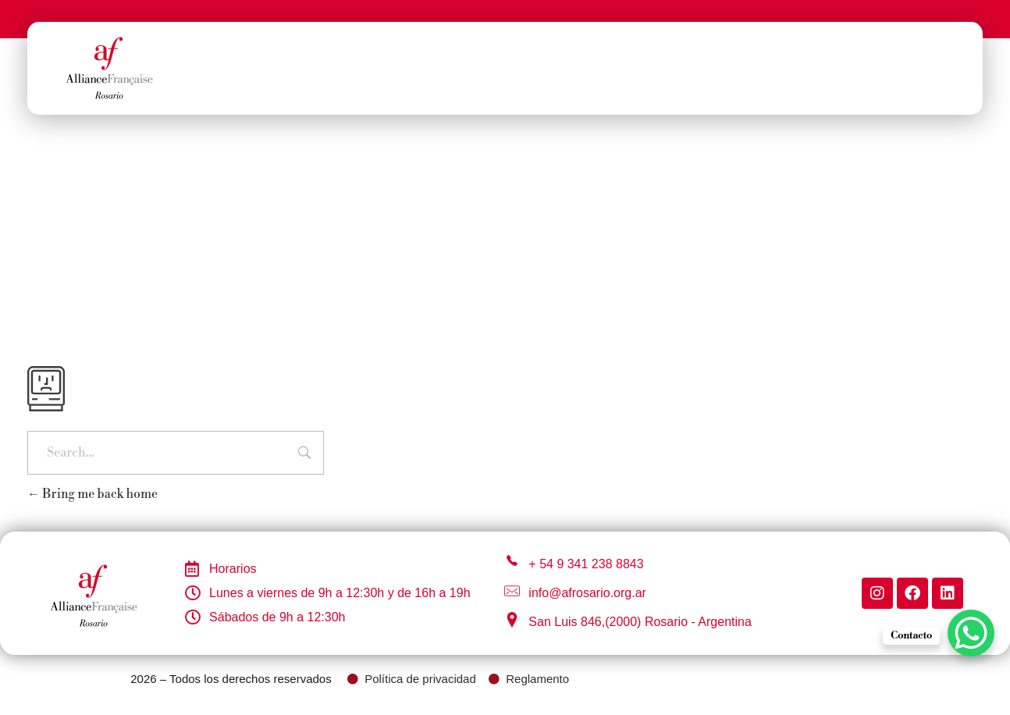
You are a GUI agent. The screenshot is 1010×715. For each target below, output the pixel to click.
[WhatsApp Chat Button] (971, 633)
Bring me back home (92, 494)
